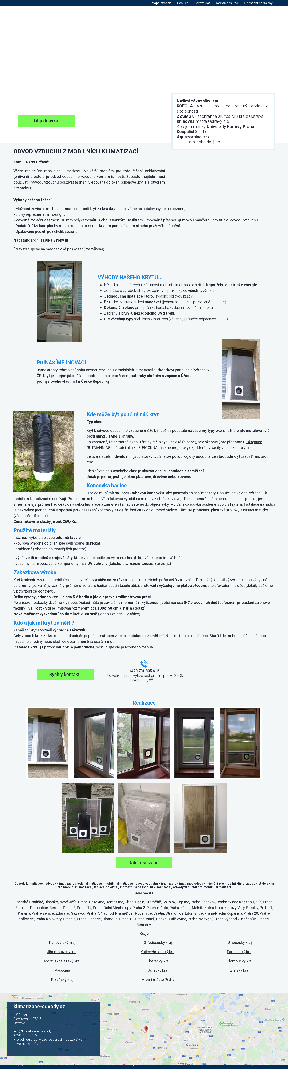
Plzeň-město (157, 907)
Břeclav (252, 907)
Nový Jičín (68, 902)
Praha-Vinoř (144, 919)
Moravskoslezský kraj (62, 961)
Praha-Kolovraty (48, 919)
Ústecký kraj (158, 970)
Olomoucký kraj (240, 961)
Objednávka (243, 16)
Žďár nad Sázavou (70, 913)
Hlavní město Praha (158, 979)
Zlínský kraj (239, 970)
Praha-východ (225, 919)
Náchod (107, 913)
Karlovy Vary (234, 907)
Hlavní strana (142, 16)
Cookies (182, 3)
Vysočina (62, 970)
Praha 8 (69, 919)
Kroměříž (153, 902)
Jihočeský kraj (240, 942)
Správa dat (202, 3)
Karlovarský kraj (62, 942)
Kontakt (265, 16)
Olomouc (110, 919)
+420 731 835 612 (27, 1035)
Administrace (74, 1064)
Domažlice (114, 902)
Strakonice (175, 913)
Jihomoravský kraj (62, 952)
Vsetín (158, 913)
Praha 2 (139, 907)
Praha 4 (93, 913)
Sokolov (168, 902)
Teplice (183, 902)
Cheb (129, 902)
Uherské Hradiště (28, 902)
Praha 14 (84, 907)
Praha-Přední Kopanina (223, 913)
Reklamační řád (227, 3)
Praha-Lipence (89, 919)
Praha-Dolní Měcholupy (112, 907)
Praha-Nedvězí (200, 919)
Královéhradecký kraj (158, 952)
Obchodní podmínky (258, 3)
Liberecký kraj (158, 961)
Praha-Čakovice (91, 902)
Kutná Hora (213, 907)
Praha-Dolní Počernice (133, 913)
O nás (163, 16)
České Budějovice (171, 919)
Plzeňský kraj (62, 979)
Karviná (24, 913)
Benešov (144, 924)
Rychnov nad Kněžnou (235, 902)
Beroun (56, 907)
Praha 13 (126, 919)
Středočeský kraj (158, 942)
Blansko (51, 902)
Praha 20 (251, 913)
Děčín (139, 902)
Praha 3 (69, 907)
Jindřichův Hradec (253, 919)
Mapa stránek (161, 3)
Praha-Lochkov (203, 902)
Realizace (220, 16)
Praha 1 (266, 907)
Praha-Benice (43, 913)
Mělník (197, 907)
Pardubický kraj (239, 952)
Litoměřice (194, 913)
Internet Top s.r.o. (265, 1064)
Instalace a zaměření (190, 16)
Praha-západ (180, 907)
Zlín (258, 902)
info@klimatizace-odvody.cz (34, 1031)
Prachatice (39, 907)
